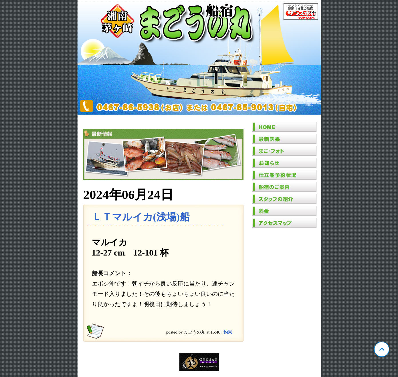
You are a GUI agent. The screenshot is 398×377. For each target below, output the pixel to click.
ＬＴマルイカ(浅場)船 (141, 217)
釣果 (227, 332)
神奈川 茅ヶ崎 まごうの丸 (199, 57)
